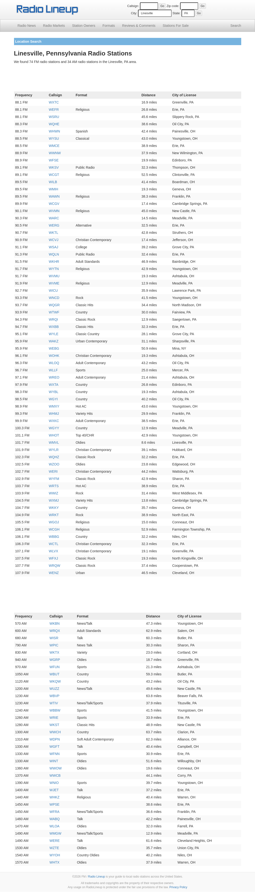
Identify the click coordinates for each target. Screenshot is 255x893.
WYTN (54, 269)
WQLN (54, 254)
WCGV (54, 204)
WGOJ (54, 522)
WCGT (54, 175)
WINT (54, 761)
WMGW (55, 833)
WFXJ (53, 558)
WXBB (54, 327)
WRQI (53, 319)
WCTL (53, 544)
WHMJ (54, 413)
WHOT (54, 435)
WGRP (55, 660)
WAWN (54, 196)
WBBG (54, 537)
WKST (54, 725)
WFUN (55, 667)
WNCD (54, 298)
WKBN (55, 623)
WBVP (54, 696)
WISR (54, 638)
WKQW (55, 681)
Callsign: (133, 6)
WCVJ (53, 240)
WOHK (54, 356)
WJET (54, 790)
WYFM (54, 479)
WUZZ (54, 689)
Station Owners (83, 26)
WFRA (54, 812)
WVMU (54, 276)
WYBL (53, 392)
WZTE (54, 848)
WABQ (55, 819)
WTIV (54, 703)
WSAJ (53, 247)
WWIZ (53, 493)
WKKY (54, 508)
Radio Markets (54, 26)
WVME (54, 283)
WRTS (54, 486)
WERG (54, 225)
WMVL (54, 442)
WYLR (53, 450)
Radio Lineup (96, 876)
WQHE (54, 124)
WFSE (53, 160)
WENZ (54, 573)
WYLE (53, 334)
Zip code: (173, 6)
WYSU (54, 138)
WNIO (54, 783)
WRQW (54, 566)
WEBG (54, 348)
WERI (53, 471)
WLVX (53, 551)
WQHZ (54, 457)
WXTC (54, 102)
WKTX (54, 652)
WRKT (54, 515)
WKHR (54, 261)
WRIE (54, 718)
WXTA (53, 385)
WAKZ (53, 341)
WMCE (54, 146)
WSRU (54, 117)
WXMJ (54, 500)
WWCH (55, 732)
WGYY (54, 428)
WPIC (54, 645)
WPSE (54, 804)
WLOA (54, 826)
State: (177, 13)
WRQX (55, 631)
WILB (53, 182)
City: (134, 13)
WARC (54, 218)
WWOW (56, 768)
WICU (53, 290)
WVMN (54, 211)
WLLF (53, 370)
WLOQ (54, 363)
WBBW (55, 710)
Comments (138, 26)
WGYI (53, 399)
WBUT (54, 674)
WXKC (54, 421)
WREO (54, 377)
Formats (108, 26)
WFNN (55, 754)
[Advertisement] (127, 79)
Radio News (27, 26)
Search (235, 26)
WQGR (54, 305)
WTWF (54, 312)
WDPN (55, 739)
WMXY (54, 406)
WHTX (54, 862)
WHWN (54, 131)
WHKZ (54, 797)
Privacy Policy (178, 887)
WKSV (54, 167)
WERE (55, 841)
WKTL (53, 233)
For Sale (176, 26)
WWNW (55, 153)
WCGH (54, 529)
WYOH (55, 855)
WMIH (53, 189)
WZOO (54, 464)
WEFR (54, 109)
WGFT (54, 746)
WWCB (55, 775)
